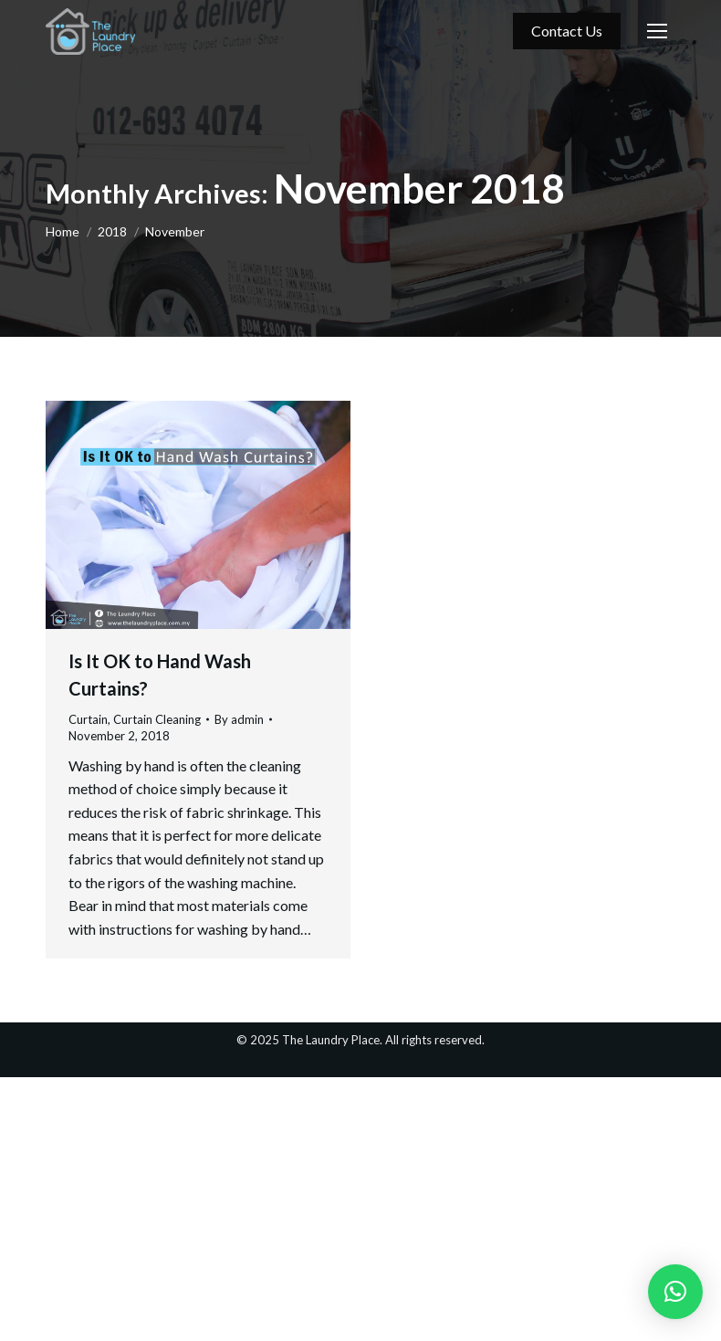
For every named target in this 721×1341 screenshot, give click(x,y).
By (239, 719)
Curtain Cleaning (157, 719)
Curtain (88, 719)
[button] (675, 1291)
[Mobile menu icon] (657, 31)
